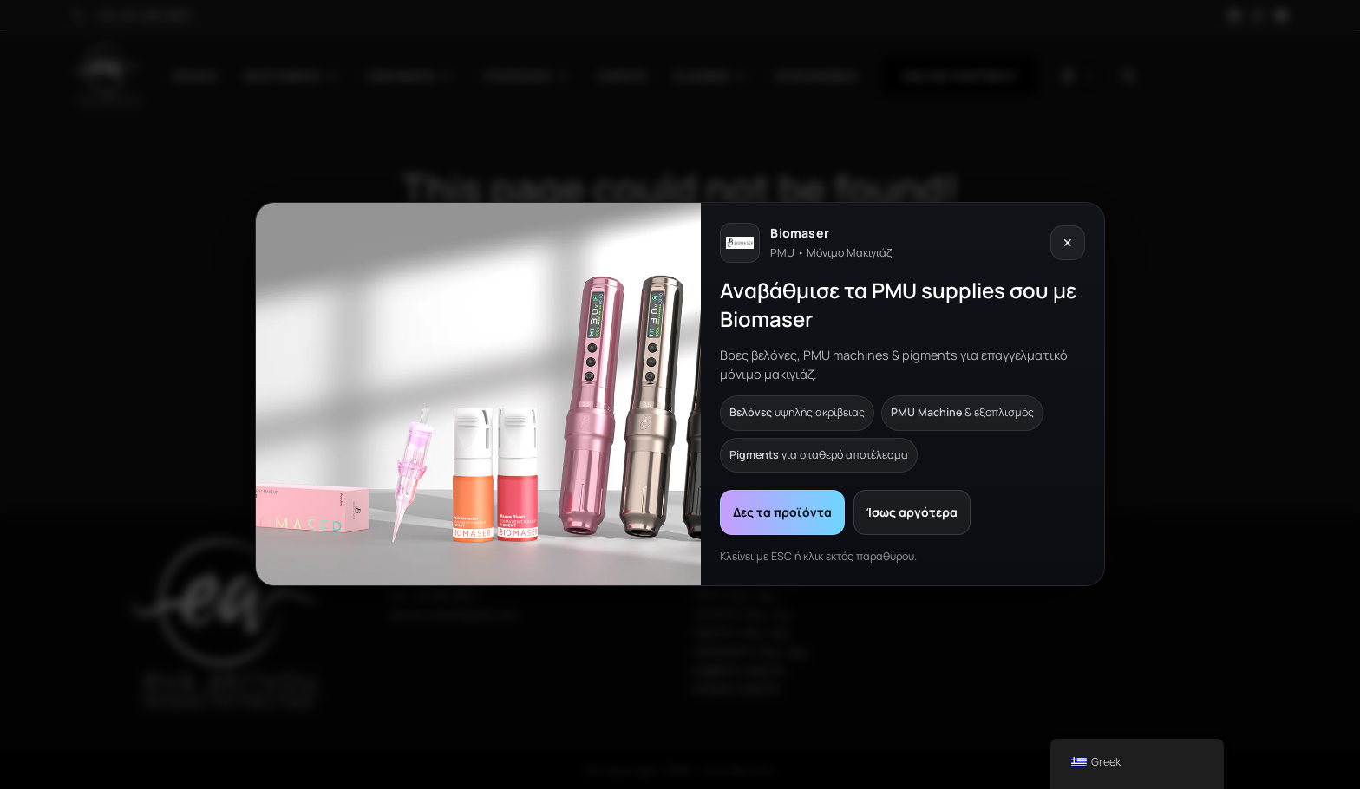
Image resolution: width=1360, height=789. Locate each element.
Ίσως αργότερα (912, 513)
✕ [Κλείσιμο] (1067, 243)
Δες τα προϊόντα (782, 513)
